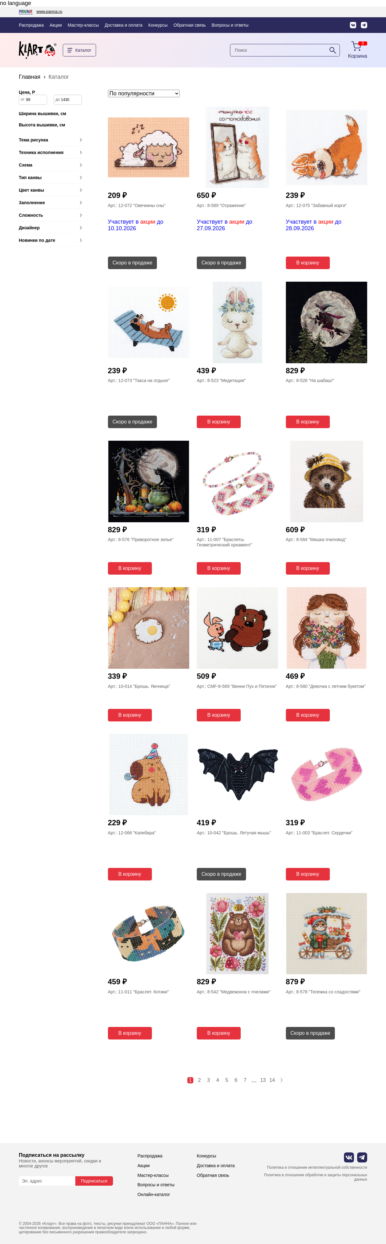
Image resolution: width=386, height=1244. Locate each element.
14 (272, 1080)
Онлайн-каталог (153, 1194)
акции (147, 222)
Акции (56, 25)
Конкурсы (158, 25)
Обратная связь (190, 25)
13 (263, 1080)
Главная (29, 77)
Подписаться (94, 1180)
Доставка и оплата (123, 25)
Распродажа (31, 25)
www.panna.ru (49, 11)
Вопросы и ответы (230, 25)
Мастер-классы (83, 25)
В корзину (307, 262)
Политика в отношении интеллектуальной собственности (317, 1168)
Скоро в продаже (133, 262)
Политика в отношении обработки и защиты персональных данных (315, 1177)
